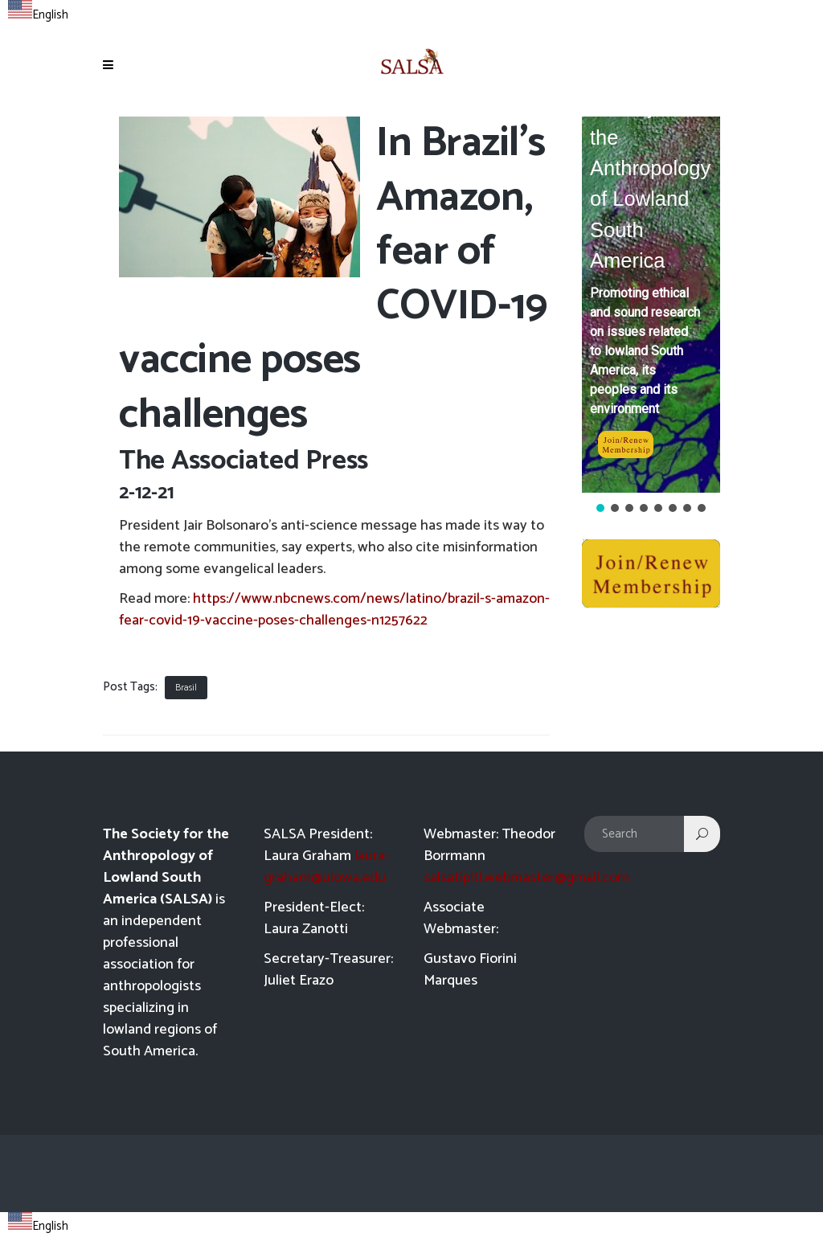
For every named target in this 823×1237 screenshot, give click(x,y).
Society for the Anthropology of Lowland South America (650, 184)
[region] (651, 316)
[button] (651, 305)
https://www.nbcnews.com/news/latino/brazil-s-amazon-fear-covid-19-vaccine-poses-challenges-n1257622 (334, 610)
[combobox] (38, 13)
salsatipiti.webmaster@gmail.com (526, 878)
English (38, 15)
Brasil (186, 687)
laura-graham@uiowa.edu (327, 867)
